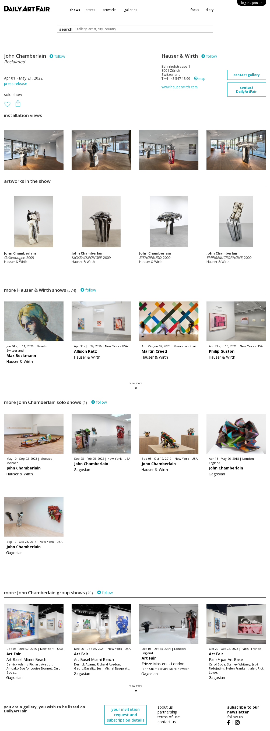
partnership (167, 712)
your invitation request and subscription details (125, 715)
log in (251, 3)
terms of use (168, 716)
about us (165, 707)
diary (209, 10)
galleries (130, 10)
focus (195, 10)
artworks (109, 10)
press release (15, 83)
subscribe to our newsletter (243, 710)
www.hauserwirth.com (180, 87)
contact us (166, 721)
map (199, 78)
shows (74, 10)
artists (90, 10)
